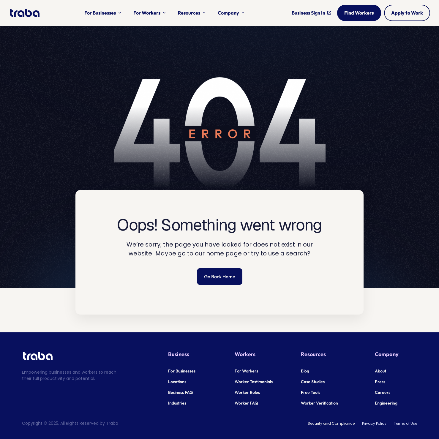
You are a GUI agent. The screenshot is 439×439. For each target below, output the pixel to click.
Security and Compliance (331, 423)
